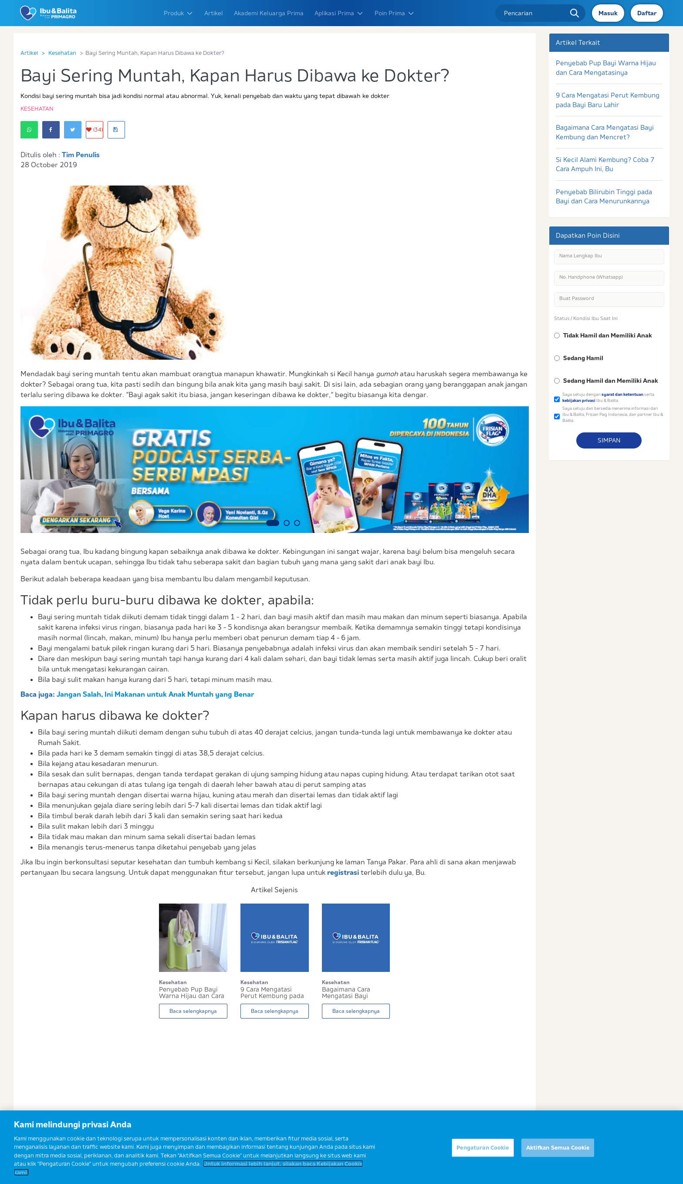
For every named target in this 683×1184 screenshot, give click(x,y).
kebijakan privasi (578, 400)
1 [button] (272, 523)
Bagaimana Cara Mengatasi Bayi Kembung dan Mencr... (355, 992)
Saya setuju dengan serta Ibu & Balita (608, 397)
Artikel (213, 13)
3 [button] (297, 523)
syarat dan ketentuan (622, 394)
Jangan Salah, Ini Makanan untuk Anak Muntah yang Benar (155, 694)
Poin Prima (395, 13)
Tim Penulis (81, 154)
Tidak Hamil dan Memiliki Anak (607, 335)
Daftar (646, 13)
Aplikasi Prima (339, 13)
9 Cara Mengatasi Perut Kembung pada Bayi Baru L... (272, 992)
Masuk (608, 13)
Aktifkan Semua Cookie (558, 1153)
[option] (274, 469)
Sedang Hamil (583, 358)
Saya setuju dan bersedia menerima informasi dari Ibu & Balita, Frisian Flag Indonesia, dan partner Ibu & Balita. (612, 414)
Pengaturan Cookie (482, 1153)
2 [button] (287, 523)
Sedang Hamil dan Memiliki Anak (610, 381)
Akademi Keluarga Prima (269, 13)
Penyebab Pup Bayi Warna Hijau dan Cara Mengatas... (191, 992)
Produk (178, 13)
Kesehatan (62, 52)
